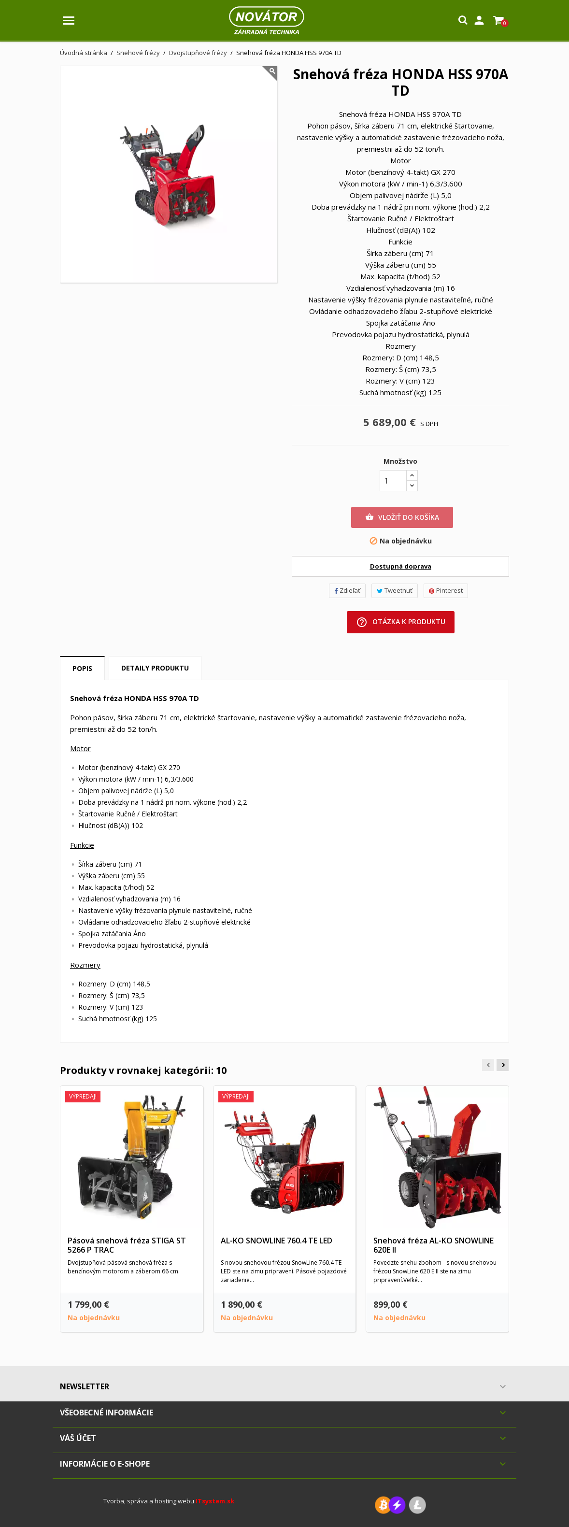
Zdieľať (347, 590)
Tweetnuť (395, 590)
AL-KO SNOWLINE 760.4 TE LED (276, 1240)
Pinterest (446, 590)
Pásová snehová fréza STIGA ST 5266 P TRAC (127, 1245)
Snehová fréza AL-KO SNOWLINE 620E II (433, 1245)
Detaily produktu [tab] (155, 667)
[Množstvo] (393, 480)
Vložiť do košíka (402, 517)
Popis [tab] (82, 668)
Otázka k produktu (400, 622)
